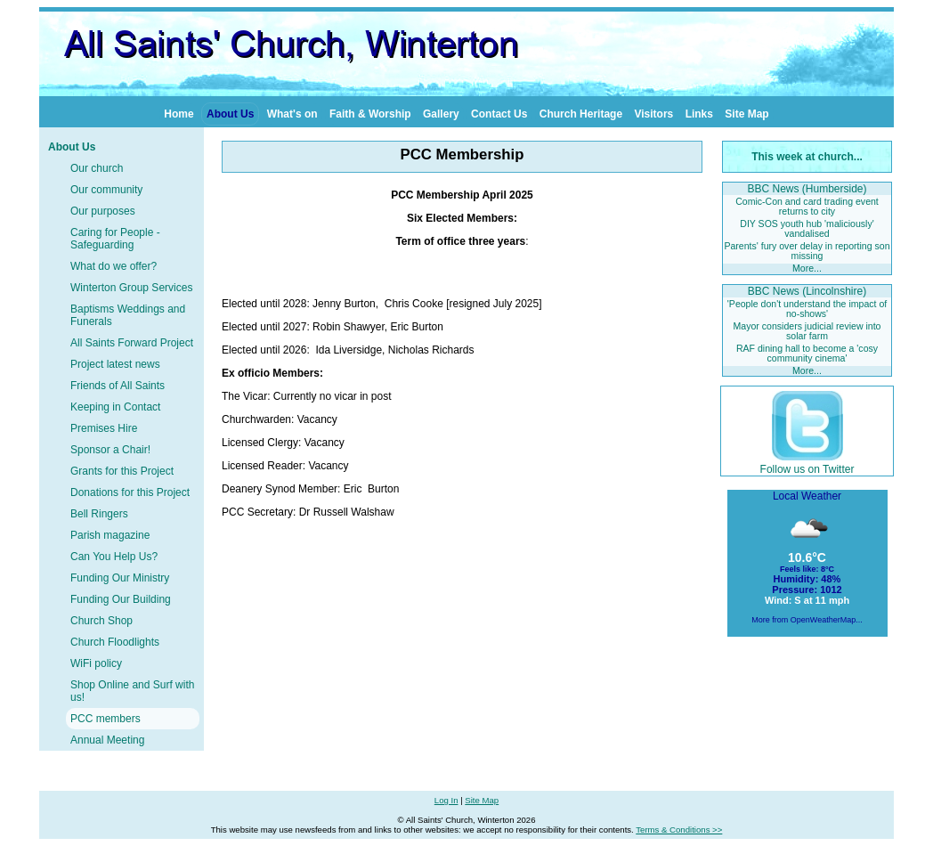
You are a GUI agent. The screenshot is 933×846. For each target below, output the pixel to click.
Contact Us (499, 114)
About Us (230, 114)
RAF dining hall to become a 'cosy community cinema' (807, 353)
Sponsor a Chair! (110, 449)
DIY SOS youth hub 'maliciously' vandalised (806, 228)
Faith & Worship (370, 114)
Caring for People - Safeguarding (115, 238)
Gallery (441, 114)
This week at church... (807, 156)
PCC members (105, 718)
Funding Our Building (120, 599)
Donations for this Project (130, 492)
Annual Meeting (107, 740)
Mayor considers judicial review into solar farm (807, 331)
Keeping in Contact (115, 407)
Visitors (653, 114)
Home (178, 114)
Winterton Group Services (131, 287)
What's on (292, 114)
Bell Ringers (99, 514)
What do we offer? (113, 266)
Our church (96, 168)
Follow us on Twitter (807, 463)
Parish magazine (110, 535)
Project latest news (115, 364)
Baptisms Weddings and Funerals (127, 315)
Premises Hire (103, 428)
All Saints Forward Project (131, 343)
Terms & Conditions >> (679, 829)
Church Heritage (581, 114)
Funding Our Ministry (119, 578)
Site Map (746, 114)
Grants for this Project (122, 471)
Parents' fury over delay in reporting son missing (806, 250)
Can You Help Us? (114, 556)
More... (807, 268)
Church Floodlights (114, 642)
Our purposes (102, 211)
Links (699, 114)
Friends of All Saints (117, 385)
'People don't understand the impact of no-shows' (807, 308)
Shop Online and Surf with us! (132, 691)
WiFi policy (96, 663)
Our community (106, 189)
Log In (446, 800)
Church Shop (101, 620)
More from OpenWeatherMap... (806, 619)
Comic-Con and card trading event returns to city (807, 206)
